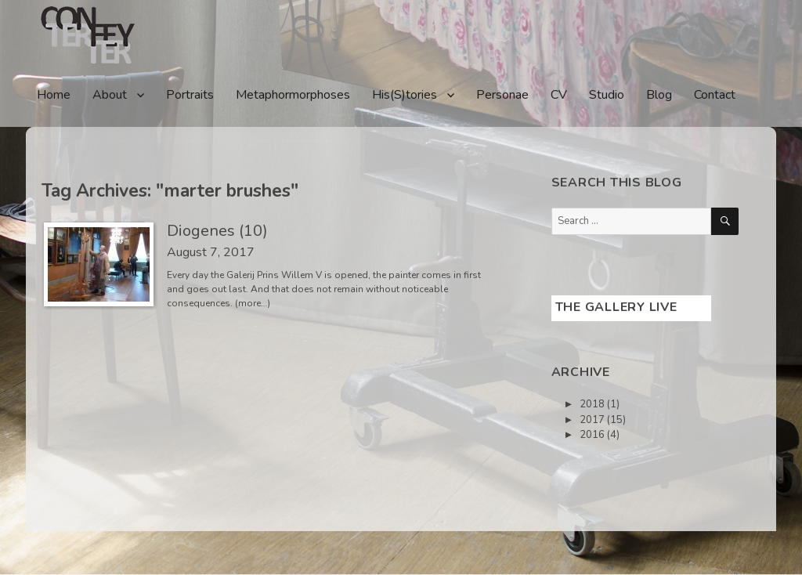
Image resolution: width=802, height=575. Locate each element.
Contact (714, 94)
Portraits (190, 94)
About (109, 94)
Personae (502, 94)
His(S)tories (404, 94)
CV (559, 94)
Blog (659, 94)
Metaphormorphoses (293, 94)
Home (53, 94)
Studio (606, 94)
